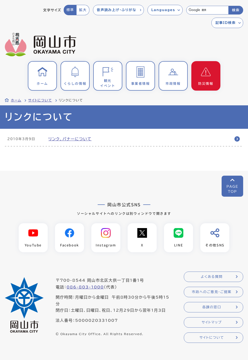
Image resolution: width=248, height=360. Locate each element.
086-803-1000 (85, 287)
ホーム (16, 100)
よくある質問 (212, 277)
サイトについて (40, 100)
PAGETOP (232, 189)
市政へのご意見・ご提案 (212, 292)
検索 (236, 10)
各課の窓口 (211, 307)
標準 (70, 10)
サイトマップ (212, 322)
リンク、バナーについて (70, 139)
